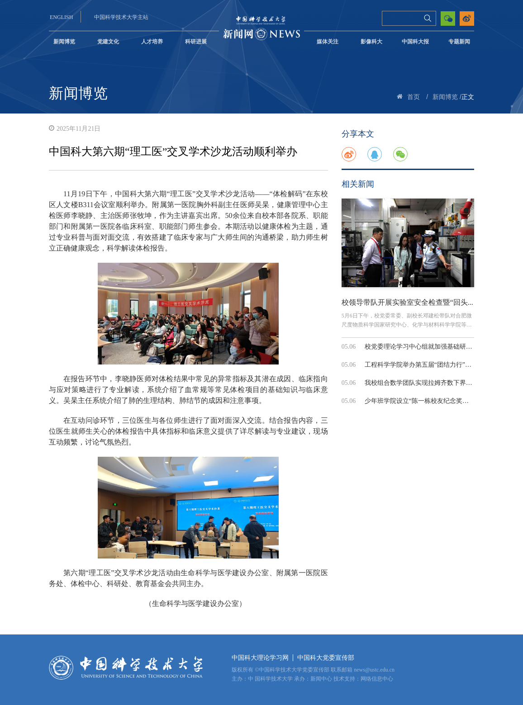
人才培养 (152, 41)
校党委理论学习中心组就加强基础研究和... (424, 346)
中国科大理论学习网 (260, 657)
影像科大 (371, 41)
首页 (413, 97)
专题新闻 (459, 41)
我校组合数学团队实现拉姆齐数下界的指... (424, 382)
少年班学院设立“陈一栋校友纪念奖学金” (421, 400)
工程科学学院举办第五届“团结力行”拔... (420, 364)
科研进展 (196, 41)
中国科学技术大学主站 (121, 17)
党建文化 (108, 41)
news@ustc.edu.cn (374, 670)
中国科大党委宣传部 (325, 657)
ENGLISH (61, 17)
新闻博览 (64, 41)
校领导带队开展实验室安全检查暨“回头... (407, 302)
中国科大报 (415, 41)
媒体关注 (327, 41)
